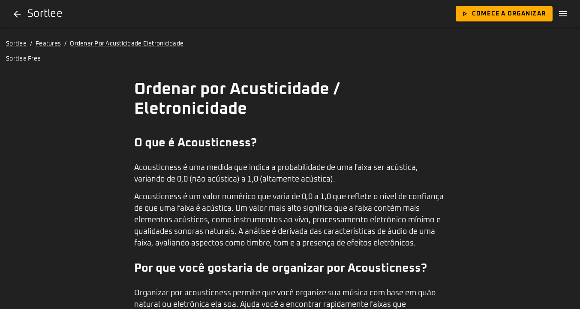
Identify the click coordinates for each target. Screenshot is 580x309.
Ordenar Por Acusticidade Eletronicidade (126, 44)
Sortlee (16, 44)
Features (48, 44)
